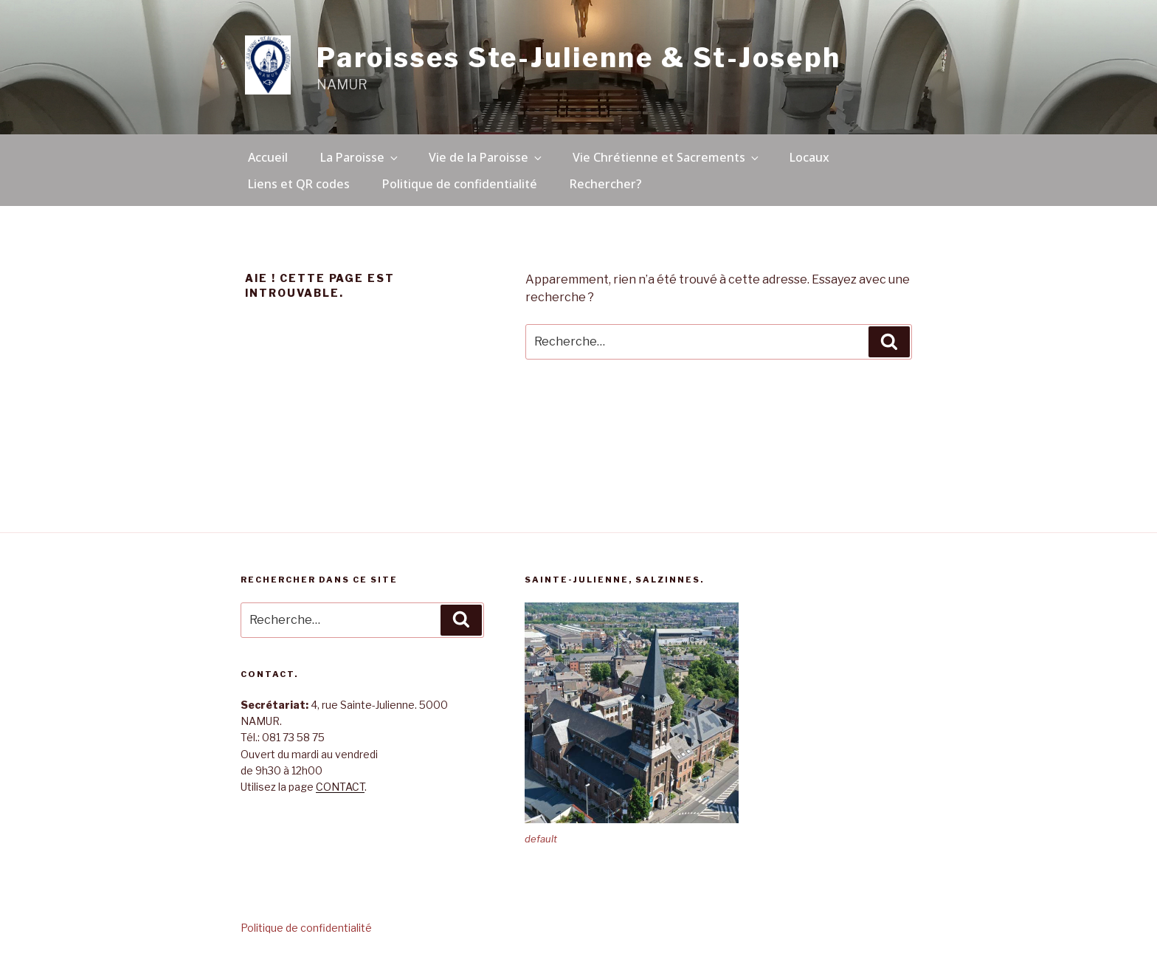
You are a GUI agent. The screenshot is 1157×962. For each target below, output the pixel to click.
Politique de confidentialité (459, 184)
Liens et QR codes (299, 184)
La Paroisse (360, 157)
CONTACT (340, 786)
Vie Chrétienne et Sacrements (667, 157)
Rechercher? (606, 184)
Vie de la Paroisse (486, 157)
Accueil (268, 157)
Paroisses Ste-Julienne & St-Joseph (579, 57)
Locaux (809, 157)
